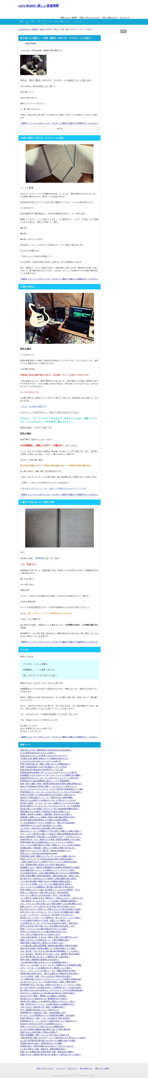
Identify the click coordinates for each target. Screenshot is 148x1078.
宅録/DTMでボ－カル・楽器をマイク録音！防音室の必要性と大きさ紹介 (50, 839)
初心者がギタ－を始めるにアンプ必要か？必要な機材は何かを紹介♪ (48, 879)
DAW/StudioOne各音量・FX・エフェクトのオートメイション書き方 (48, 772)
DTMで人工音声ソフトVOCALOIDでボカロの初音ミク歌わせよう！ (48, 795)
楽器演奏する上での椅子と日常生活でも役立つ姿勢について (45, 812)
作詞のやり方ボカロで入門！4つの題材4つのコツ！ (41, 1024)
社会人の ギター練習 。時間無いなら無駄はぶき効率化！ (44, 996)
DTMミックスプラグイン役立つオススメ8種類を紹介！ (43, 1027)
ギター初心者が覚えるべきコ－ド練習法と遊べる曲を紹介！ (45, 957)
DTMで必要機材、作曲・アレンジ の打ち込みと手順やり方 (44, 1035)
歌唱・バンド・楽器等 (69, 17)
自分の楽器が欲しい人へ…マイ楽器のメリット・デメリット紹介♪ (47, 870)
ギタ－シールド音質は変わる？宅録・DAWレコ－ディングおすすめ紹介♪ (50, 845)
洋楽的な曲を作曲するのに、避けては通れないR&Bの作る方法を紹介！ (50, 974)
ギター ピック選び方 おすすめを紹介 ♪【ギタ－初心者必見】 (45, 895)
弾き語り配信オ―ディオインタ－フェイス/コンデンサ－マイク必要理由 (50, 806)
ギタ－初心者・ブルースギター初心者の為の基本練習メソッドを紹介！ (50, 951)
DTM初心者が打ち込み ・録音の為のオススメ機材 (41, 1043)
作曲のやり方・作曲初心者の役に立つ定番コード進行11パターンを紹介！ (51, 1055)
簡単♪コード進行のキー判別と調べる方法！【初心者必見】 (44, 893)
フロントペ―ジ (72, 1068)
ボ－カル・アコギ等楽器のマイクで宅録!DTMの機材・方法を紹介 (47, 1015)
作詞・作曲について (110, 17)
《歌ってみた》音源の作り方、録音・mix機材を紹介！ (43, 1007)
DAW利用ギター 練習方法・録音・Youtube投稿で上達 (42, 1013)
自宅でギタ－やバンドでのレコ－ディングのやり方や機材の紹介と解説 (50, 912)
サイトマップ (125, 17)
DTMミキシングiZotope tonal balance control (38, 853)
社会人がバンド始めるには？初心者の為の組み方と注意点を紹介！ (48, 993)
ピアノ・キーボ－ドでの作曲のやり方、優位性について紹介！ (46, 968)
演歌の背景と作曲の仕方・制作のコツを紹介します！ (42, 943)
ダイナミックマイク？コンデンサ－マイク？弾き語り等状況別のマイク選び (51, 789)
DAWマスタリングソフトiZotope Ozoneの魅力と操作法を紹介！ (47, 859)
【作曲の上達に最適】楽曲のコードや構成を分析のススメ (44, 758)
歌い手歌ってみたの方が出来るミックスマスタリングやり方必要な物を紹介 (51, 990)
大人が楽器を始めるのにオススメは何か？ (37, 753)
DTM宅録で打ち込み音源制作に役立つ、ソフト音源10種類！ (45, 781)
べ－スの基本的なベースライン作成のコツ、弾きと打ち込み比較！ (48, 823)
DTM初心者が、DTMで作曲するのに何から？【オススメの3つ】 (47, 1046)
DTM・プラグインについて (90, 17)
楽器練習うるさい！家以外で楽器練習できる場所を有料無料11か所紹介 (50, 867)
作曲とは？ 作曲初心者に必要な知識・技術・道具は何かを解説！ (47, 1052)
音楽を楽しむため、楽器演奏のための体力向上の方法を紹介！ (46, 750)
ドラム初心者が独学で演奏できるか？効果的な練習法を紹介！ (46, 881)
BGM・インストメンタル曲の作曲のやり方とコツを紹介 (43, 929)
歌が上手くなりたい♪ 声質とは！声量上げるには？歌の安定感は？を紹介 (50, 909)
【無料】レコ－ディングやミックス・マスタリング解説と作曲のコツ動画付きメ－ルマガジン (59, 123)
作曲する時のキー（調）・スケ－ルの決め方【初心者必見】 (45, 1018)
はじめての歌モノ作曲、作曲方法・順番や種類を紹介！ (43, 1049)
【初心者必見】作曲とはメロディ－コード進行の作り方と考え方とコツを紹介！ (53, 1038)
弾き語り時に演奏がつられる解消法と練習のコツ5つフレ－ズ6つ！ (48, 1001)
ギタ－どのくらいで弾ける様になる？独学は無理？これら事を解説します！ (51, 904)
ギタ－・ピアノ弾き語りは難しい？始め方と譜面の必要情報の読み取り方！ (51, 834)
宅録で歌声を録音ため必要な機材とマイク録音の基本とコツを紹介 (48, 948)
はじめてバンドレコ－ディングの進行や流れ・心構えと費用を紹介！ (49, 982)
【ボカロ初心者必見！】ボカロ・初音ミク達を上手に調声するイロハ (49, 937)
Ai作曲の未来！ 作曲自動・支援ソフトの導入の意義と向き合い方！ (48, 848)
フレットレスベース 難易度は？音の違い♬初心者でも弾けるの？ (47, 887)
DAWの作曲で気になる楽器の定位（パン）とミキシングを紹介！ (47, 842)
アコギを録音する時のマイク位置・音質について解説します (45, 920)
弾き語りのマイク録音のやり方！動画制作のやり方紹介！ (44, 999)
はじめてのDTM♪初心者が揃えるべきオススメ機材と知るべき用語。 (48, 1041)
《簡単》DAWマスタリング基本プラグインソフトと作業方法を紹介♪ (48, 862)
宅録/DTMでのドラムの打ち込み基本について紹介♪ (41, 826)
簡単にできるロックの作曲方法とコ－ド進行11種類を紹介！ (45, 940)
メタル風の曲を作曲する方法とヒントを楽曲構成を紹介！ (44, 962)
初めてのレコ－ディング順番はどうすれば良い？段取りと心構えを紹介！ (50, 831)
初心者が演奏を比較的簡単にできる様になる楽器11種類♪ (45, 820)
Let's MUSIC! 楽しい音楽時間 (38, 5)
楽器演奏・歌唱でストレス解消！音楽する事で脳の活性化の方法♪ (47, 817)
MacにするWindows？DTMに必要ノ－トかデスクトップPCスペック (48, 786)
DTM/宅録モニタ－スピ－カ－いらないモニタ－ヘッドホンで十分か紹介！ (51, 792)
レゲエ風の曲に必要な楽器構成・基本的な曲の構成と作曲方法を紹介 (49, 946)
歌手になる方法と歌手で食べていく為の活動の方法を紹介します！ (48, 926)
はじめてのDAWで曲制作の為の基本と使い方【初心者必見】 (45, 1029)
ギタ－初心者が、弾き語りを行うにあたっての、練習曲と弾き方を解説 (50, 954)
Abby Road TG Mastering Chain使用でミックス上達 (41, 770)
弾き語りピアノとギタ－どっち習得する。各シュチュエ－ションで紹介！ (50, 918)
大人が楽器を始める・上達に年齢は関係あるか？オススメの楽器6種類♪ (50, 873)
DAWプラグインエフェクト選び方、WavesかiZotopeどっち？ (45, 851)
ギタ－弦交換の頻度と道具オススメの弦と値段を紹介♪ (43, 865)
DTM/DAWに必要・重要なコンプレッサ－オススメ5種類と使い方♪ (48, 856)
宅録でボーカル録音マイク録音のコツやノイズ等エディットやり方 (48, 800)
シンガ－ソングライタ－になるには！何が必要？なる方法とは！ (47, 915)
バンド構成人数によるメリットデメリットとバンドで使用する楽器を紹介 (50, 979)
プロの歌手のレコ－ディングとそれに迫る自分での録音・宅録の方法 (49, 923)
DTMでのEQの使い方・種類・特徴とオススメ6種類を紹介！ (45, 764)
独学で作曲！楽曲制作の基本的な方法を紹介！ (39, 960)
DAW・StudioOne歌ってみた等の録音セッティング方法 (43, 767)
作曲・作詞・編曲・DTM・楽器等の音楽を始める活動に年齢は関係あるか (51, 784)
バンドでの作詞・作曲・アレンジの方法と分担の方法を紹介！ (46, 976)
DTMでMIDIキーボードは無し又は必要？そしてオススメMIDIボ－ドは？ (50, 890)
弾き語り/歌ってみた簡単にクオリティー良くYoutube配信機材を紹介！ (49, 809)
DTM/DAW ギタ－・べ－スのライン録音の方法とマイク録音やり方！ (49, 1021)
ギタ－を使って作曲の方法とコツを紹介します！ (40, 934)
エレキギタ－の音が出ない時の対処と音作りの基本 (41, 828)
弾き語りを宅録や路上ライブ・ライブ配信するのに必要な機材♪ (46, 798)
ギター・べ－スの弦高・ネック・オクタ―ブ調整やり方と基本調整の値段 (50, 965)
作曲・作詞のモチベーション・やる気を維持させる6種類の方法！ (47, 1004)
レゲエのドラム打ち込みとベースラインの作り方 (40, 761)
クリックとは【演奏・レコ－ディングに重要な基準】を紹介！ (46, 884)
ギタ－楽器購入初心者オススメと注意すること (39, 1010)
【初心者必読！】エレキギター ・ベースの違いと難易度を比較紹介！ (49, 901)
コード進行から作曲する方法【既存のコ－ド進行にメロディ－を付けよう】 (51, 898)
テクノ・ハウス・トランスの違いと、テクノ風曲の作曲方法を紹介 (48, 971)
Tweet (27, 43)
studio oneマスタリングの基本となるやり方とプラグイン (44, 756)
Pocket (33, 43)
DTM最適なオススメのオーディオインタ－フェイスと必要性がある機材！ (51, 775)
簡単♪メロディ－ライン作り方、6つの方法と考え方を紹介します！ (48, 907)
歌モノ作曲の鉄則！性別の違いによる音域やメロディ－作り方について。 (50, 837)
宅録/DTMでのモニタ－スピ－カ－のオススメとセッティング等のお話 (49, 778)
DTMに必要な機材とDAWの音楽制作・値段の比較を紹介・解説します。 (50, 876)
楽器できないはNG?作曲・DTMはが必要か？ (39, 1032)
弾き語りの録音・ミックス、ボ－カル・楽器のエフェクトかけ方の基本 (50, 803)
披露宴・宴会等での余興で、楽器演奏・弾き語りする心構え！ (46, 814)
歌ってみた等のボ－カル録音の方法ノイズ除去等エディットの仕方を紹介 (50, 988)
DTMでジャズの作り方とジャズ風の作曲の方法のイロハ (43, 932)
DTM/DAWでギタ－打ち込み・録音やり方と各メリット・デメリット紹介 (50, 985)
